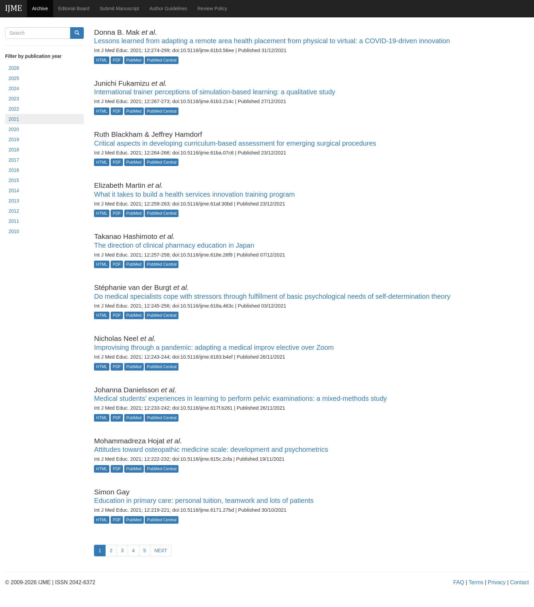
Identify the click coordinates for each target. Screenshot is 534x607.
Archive (40, 8)
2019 (14, 139)
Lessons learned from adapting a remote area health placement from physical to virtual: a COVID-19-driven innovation (272, 41)
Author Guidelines (168, 8)
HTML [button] (101, 60)
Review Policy (212, 8)
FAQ (458, 582)
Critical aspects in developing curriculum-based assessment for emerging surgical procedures (235, 143)
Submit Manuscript (119, 8)
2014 (14, 190)
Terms (476, 582)
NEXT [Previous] (160, 550)
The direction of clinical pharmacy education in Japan (174, 245)
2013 (14, 200)
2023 (14, 98)
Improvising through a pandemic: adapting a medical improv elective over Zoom (214, 347)
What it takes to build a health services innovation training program (194, 194)
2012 (14, 211)
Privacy (496, 582)
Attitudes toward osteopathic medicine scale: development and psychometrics (211, 449)
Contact (519, 582)
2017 (14, 160)
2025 (14, 78)
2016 (14, 170)
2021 (14, 119)
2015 (14, 180)
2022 (14, 109)
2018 (14, 149)
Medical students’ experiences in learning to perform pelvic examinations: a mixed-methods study (240, 398)
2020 (14, 129)
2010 (14, 231)
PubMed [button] (134, 60)
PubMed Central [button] (161, 60)
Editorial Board (74, 8)
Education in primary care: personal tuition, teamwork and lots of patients (204, 500)
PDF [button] (117, 60)
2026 (14, 68)
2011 (14, 221)
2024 (14, 88)
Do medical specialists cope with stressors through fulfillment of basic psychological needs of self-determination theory (272, 296)
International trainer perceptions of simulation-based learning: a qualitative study (214, 92)
